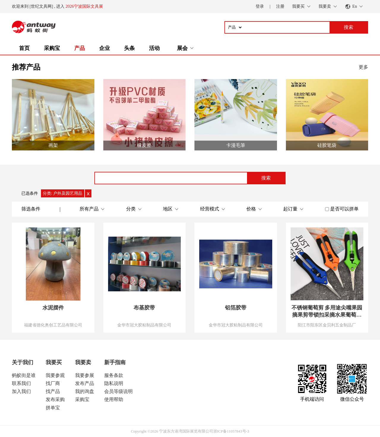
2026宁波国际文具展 (84, 6)
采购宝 (52, 48)
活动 (154, 48)
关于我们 (22, 362)
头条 (129, 48)
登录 (260, 6)
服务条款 (113, 375)
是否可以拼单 (344, 208)
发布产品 (84, 383)
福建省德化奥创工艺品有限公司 (53, 325)
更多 (363, 67)
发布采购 (55, 399)
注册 (280, 6)
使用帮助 (113, 399)
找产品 (53, 391)
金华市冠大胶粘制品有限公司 (144, 325)
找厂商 (53, 383)
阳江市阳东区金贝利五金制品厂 (327, 325)
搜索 (266, 177)
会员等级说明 (118, 391)
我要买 (54, 362)
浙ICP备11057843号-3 (231, 431)
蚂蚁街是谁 (24, 375)
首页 (24, 48)
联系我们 (21, 383)
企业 (104, 48)
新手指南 (115, 362)
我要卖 (83, 362)
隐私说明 (113, 383)
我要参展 (84, 375)
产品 (79, 48)
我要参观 (55, 375)
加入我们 (21, 391)
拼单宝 (53, 407)
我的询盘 (84, 391)
